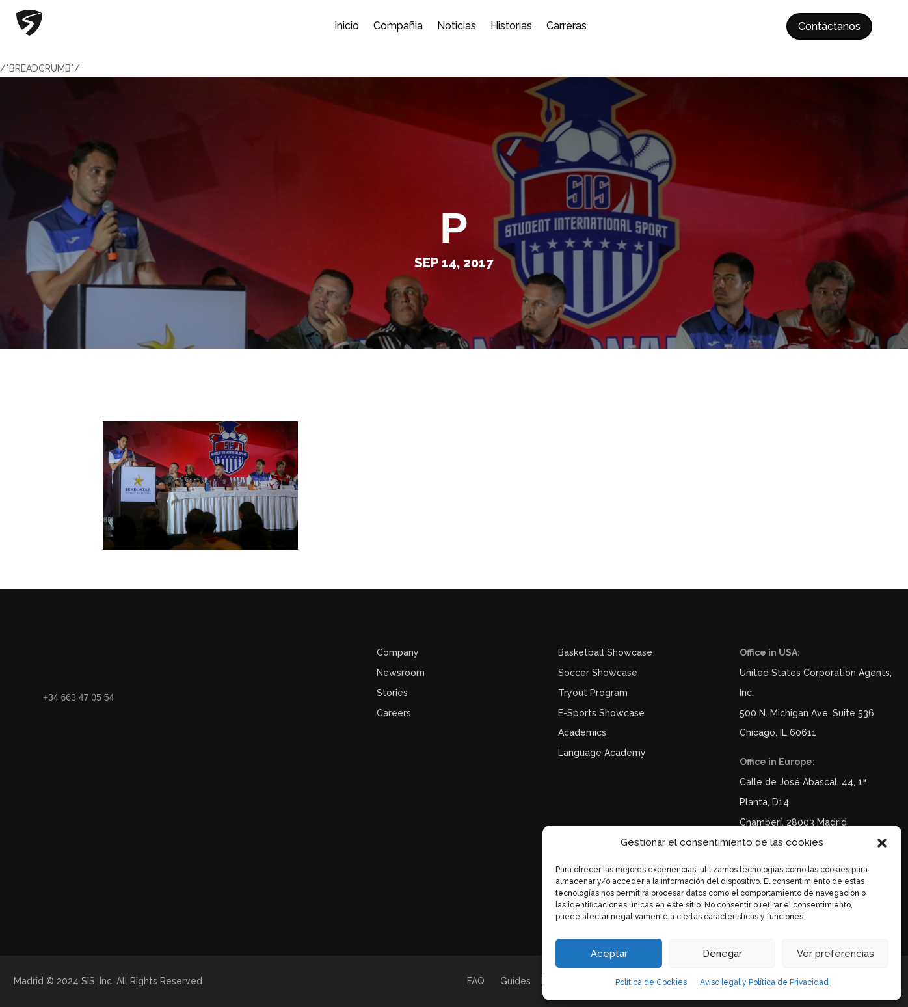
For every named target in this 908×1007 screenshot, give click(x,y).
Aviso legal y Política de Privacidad (764, 982)
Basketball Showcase (605, 652)
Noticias (456, 26)
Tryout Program (593, 693)
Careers (394, 713)
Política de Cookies (651, 982)
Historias (511, 26)
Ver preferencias (835, 954)
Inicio (346, 26)
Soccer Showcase (597, 672)
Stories (392, 693)
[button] (881, 843)
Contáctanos (829, 26)
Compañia (398, 26)
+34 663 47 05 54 (78, 697)
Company (398, 652)
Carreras (566, 26)
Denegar (722, 954)
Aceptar (609, 954)
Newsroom (401, 672)
